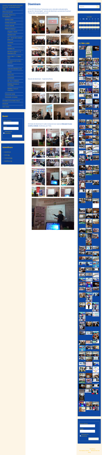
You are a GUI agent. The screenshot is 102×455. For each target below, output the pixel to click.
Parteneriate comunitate (11, 97)
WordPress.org (8, 161)
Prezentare (10, 42)
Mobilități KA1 (11, 48)
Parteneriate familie (10, 94)
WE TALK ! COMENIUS (13, 81)
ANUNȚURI (5, 104)
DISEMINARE (10, 78)
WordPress (92, 449)
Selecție (9, 45)
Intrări (7, 155)
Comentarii (8, 158)
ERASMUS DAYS (11, 35)
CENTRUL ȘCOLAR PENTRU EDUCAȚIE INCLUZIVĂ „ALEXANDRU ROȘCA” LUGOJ (12, 7)
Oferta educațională (7, 12)
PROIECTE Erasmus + (10, 28)
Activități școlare (9, 19)
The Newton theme (84, 450)
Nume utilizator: (7, 121)
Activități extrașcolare (10, 22)
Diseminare (10, 66)
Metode (9, 72)
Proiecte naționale (9, 25)
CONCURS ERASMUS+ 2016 (14, 69)
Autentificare (17, 136)
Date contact (5, 107)
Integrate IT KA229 (12, 31)
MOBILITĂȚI (10, 75)
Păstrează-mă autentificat (8, 132)
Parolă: (5, 126)
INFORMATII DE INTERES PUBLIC (11, 100)
